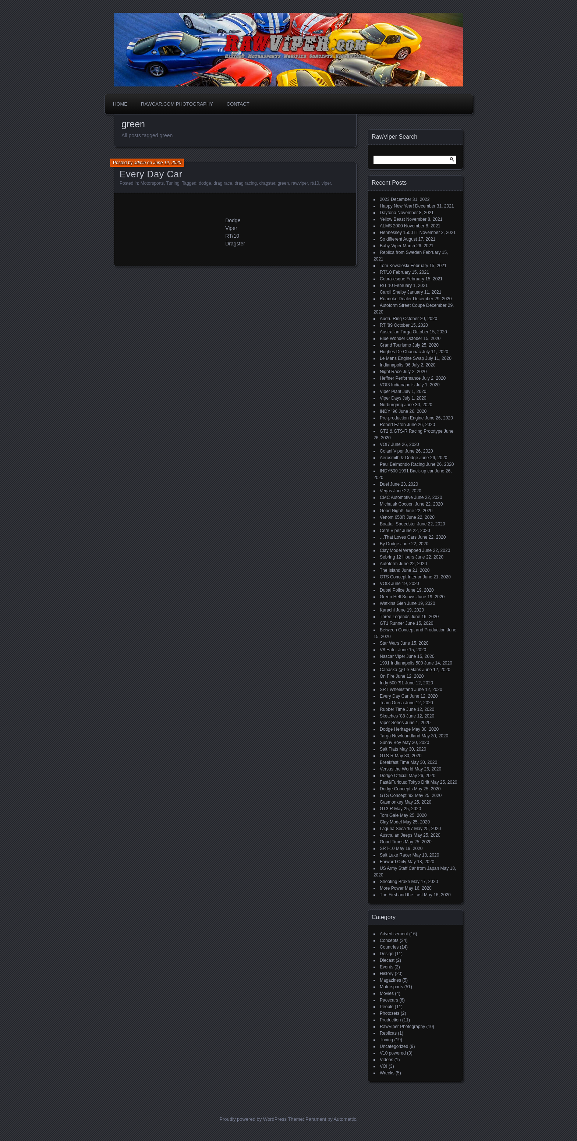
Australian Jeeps (396, 835)
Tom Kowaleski (394, 265)
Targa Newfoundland (400, 735)
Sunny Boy (390, 742)
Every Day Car (151, 174)
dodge (205, 183)
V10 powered (393, 1053)
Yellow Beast (392, 219)
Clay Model (391, 822)
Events (386, 967)
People (386, 1006)
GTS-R (386, 755)
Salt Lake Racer (395, 855)
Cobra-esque (392, 278)
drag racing (246, 183)
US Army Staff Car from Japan (409, 868)
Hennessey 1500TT (399, 232)
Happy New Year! (397, 206)
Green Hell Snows (397, 596)
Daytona (388, 212)
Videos (386, 1059)
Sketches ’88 (392, 716)
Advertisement (394, 933)
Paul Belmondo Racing (402, 464)
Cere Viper (390, 530)
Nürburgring (391, 404)
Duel (384, 484)
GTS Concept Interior (400, 577)
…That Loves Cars (398, 537)
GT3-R (386, 808)
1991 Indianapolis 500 (401, 663)
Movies (387, 993)
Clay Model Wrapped (400, 550)
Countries (389, 947)
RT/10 (386, 272)
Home (120, 104)
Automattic (345, 1119)
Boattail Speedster (398, 524)
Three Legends (395, 616)
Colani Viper (392, 451)
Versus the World (396, 769)
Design (386, 953)
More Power (392, 888)
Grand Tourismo (395, 345)
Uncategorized (394, 1046)
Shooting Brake (395, 881)
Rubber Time (392, 709)
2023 (385, 199)
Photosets (389, 1013)
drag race (222, 183)
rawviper (299, 183)
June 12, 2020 (167, 162)
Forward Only (393, 861)
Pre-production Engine (402, 418)
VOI (383, 1066)
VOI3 (385, 583)
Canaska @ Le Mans (400, 669)
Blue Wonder (392, 338)
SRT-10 (387, 848)
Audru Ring (391, 318)
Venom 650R (392, 517)
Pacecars (389, 1000)
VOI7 (385, 444)
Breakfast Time (394, 762)
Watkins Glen (393, 603)
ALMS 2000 (391, 225)
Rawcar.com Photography (177, 104)
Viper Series (392, 722)
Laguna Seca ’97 (396, 828)
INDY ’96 (388, 411)
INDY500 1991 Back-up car (406, 471)
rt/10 (314, 183)
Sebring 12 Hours (397, 557)
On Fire (387, 676)
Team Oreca (392, 702)
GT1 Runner (392, 623)
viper (326, 183)
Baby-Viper (390, 245)
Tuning (173, 183)
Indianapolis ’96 (395, 365)
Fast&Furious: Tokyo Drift (404, 782)
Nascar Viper (392, 656)
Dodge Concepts (396, 788)
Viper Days (390, 398)
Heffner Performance (400, 378)
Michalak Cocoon (397, 504)
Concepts (389, 940)
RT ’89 (386, 325)
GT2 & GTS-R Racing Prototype (411, 431)
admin (140, 162)
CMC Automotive (396, 497)
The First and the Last (401, 894)
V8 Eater (388, 649)
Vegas (386, 490)
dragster (267, 183)
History (386, 973)
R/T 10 (386, 285)
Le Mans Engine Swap (402, 358)
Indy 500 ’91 (392, 682)
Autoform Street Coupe (402, 305)
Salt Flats (389, 749)
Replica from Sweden (401, 252)
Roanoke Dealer (396, 298)
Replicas (388, 1033)
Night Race (390, 371)
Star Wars (389, 643)
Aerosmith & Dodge (399, 457)
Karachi (387, 610)
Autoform (389, 563)
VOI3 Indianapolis (397, 384)
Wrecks (387, 1073)
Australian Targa (396, 331)
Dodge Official (393, 775)
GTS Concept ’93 (397, 795)
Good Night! (391, 510)
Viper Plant (390, 391)
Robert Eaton (393, 424)
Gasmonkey (391, 802)
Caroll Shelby (393, 292)
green (283, 183)
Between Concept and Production (413, 629)
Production (390, 1020)
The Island (390, 570)
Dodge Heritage (395, 729)
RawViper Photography (402, 1026)
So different (391, 239)
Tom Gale (389, 815)
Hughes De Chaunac (400, 351)
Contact (238, 104)
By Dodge (389, 543)
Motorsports (152, 183)
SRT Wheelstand (396, 689)
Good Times (392, 841)
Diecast (387, 960)
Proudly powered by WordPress (253, 1119)
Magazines (390, 980)
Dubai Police (392, 590)
